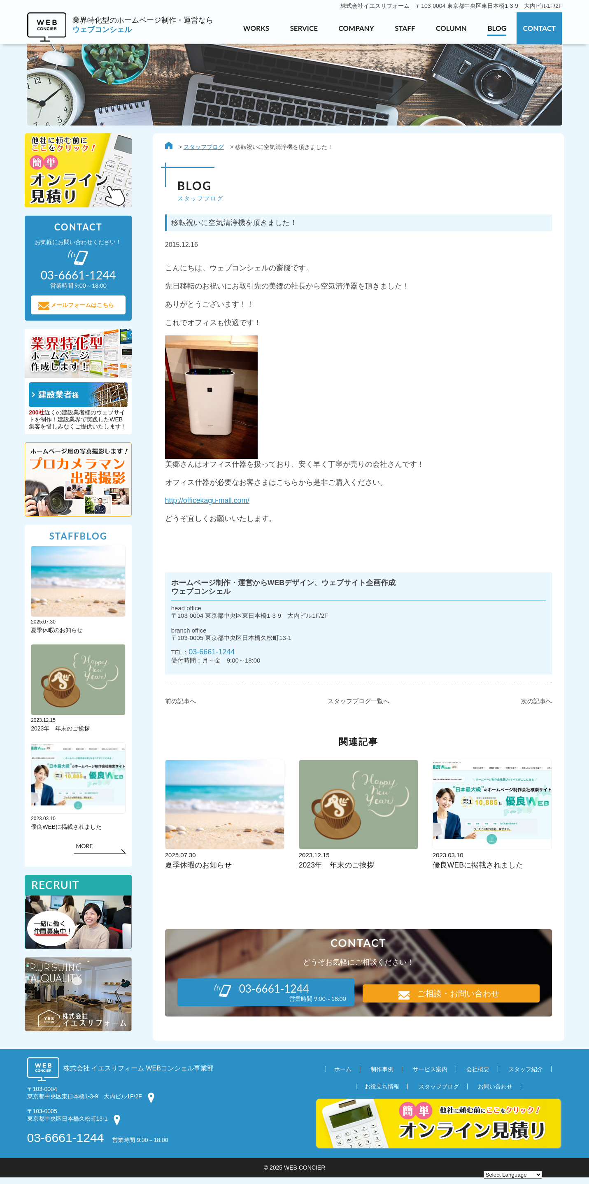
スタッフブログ (202, 147)
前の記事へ (178, 707)
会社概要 (477, 1075)
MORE (86, 848)
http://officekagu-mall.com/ (206, 504)
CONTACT (539, 28)
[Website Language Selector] (513, 1175)
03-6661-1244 (210, 658)
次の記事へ (534, 707)
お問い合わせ (495, 1093)
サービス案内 (430, 1075)
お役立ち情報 (382, 1093)
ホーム (343, 1075)
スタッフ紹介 (525, 1075)
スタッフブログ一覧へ (356, 707)
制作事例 (381, 1075)
